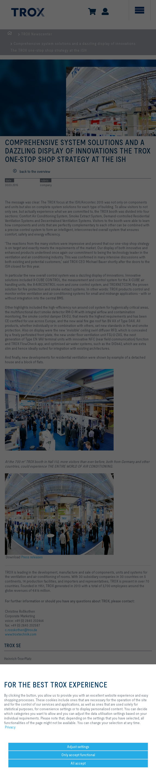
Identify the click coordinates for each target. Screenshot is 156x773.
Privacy (10, 727)
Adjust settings (78, 746)
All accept (78, 763)
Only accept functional (78, 755)
